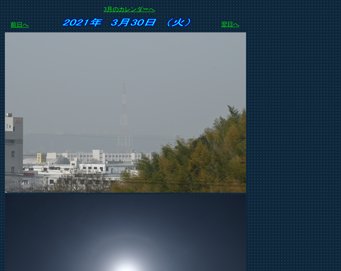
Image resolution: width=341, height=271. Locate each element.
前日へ (20, 24)
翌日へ (230, 24)
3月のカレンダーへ (129, 9)
